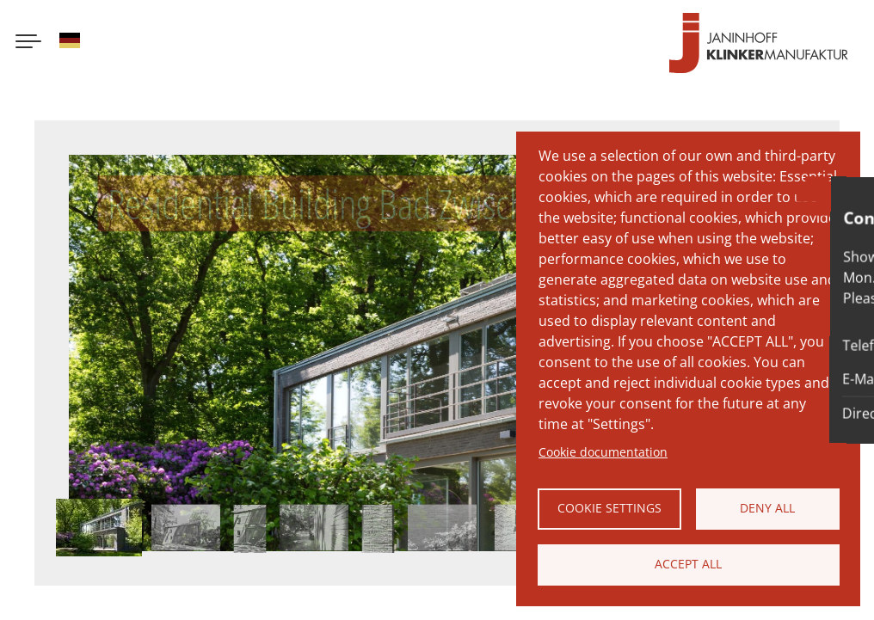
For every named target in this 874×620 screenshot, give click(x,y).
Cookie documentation (603, 452)
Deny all (767, 508)
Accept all (688, 564)
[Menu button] (28, 43)
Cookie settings (609, 508)
